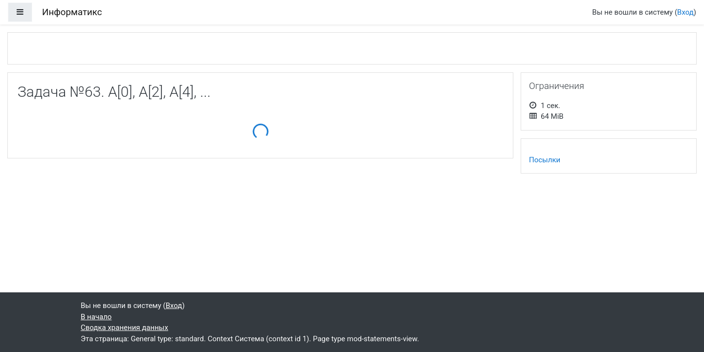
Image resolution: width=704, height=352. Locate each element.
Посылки (544, 159)
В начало (96, 316)
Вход (685, 12)
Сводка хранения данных (124, 327)
